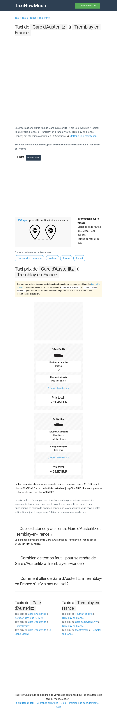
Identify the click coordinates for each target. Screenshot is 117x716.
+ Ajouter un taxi (25, 703)
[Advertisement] (58, 58)
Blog (63, 703)
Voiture (53, 258)
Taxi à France (29, 17)
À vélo (66, 258)
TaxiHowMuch (30, 5)
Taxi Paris (44, 17)
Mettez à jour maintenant (82, 136)
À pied (79, 258)
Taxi (17, 17)
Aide (58, 706)
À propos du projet (47, 703)
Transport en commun (29, 258)
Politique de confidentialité (84, 703)
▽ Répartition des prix (58, 388)
